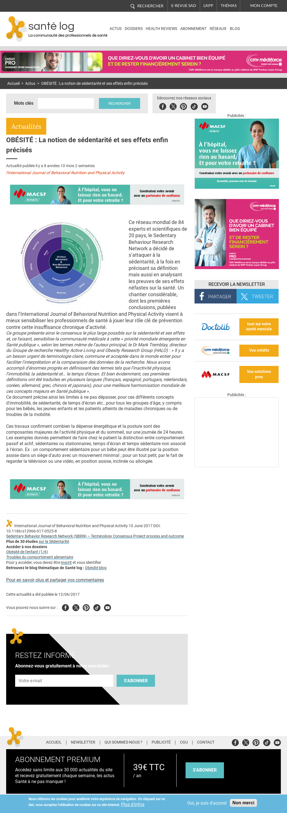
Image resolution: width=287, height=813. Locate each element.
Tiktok (194, 105)
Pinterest (183, 105)
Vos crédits (259, 350)
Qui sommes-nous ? (123, 742)
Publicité (161, 742)
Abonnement (193, 28)
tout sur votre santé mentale (259, 327)
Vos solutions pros (259, 374)
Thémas (229, 5)
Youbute (204, 105)
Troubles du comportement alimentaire (39, 557)
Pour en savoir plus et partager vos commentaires (55, 580)
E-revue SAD (183, 5)
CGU (184, 742)
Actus (116, 28)
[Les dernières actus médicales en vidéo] (237, 465)
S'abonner (136, 680)
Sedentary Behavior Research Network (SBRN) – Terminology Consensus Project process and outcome (95, 536)
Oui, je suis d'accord (206, 803)
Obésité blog (96, 568)
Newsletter (83, 742)
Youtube (107, 606)
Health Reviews (161, 28)
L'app (208, 5)
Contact (205, 742)
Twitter (173, 105)
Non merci (243, 802)
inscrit (66, 562)
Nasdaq (256, 24)
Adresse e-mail (30, 671)
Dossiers (134, 28)
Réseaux (218, 28)
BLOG (235, 28)
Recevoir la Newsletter (237, 284)
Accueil (13, 83)
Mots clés (23, 103)
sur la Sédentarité (54, 541)
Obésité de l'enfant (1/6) (27, 552)
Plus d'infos (132, 804)
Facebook (162, 105)
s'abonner (205, 770)
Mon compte (263, 5)
